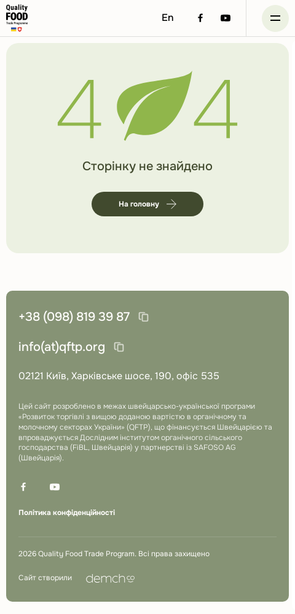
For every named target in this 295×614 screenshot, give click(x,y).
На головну (147, 204)
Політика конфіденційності (66, 513)
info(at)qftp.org (61, 347)
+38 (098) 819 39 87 (74, 317)
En (168, 17)
